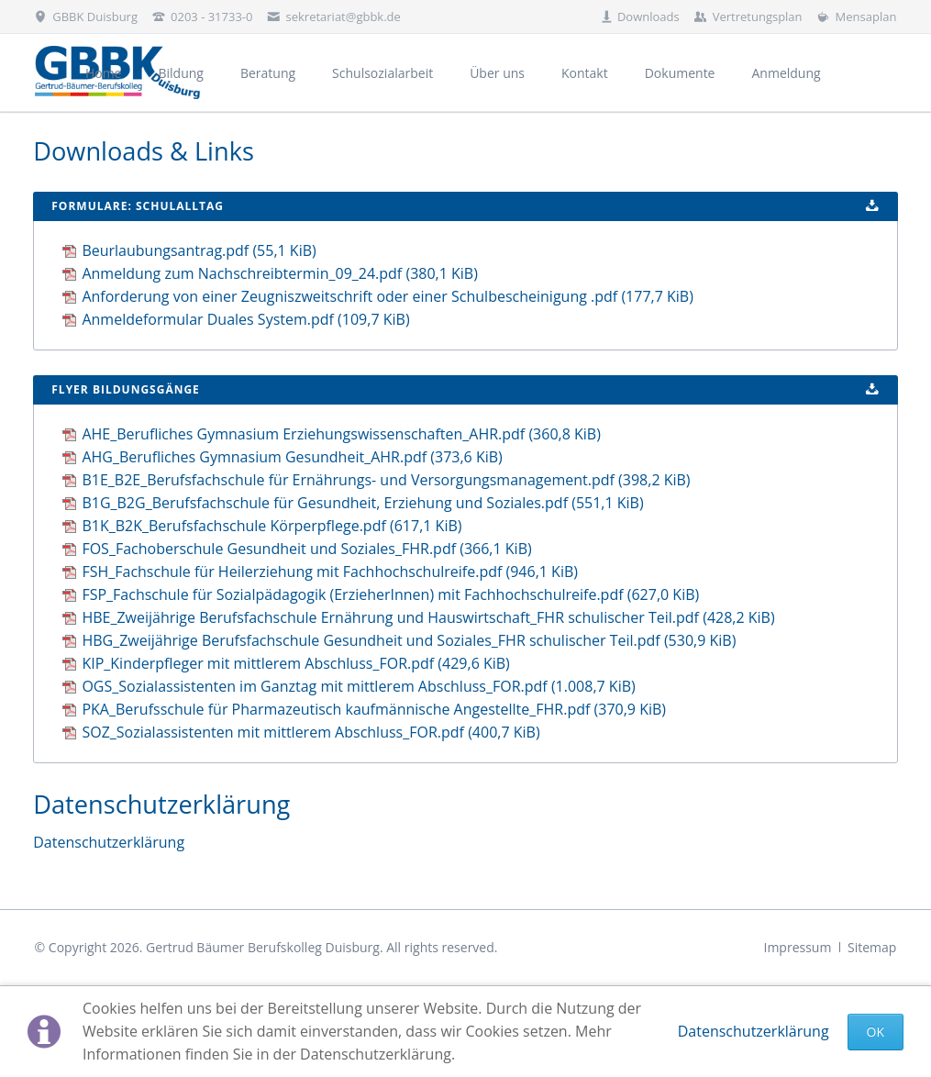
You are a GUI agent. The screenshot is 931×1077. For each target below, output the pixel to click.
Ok (875, 1031)
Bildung (180, 73)
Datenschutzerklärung (753, 1031)
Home (103, 73)
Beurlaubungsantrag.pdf (199, 250)
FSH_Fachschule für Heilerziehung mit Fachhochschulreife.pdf (330, 571)
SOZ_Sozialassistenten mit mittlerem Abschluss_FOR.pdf (310, 732)
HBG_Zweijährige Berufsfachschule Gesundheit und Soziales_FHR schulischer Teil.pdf (409, 640)
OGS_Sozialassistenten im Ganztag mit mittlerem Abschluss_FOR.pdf (358, 686)
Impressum (798, 947)
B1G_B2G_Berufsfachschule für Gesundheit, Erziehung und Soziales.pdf (362, 503)
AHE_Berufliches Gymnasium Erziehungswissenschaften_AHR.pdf (341, 434)
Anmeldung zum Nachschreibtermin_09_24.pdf (280, 273)
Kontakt (584, 73)
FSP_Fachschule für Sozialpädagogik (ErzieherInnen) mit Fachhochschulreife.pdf (390, 594)
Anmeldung (785, 73)
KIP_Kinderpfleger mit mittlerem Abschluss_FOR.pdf (295, 663)
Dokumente (680, 73)
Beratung (267, 73)
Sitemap (872, 947)
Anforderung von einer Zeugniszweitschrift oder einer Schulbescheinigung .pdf (387, 296)
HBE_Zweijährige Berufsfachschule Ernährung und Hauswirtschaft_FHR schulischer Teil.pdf (428, 617)
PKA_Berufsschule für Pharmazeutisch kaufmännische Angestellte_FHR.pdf (374, 709)
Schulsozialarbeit (382, 73)
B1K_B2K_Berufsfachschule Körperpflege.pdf (271, 526)
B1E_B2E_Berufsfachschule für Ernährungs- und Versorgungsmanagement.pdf (386, 480)
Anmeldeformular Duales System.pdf (245, 319)
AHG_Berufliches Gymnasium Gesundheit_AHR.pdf (292, 457)
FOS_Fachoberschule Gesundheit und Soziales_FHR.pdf (306, 548)
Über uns (497, 73)
